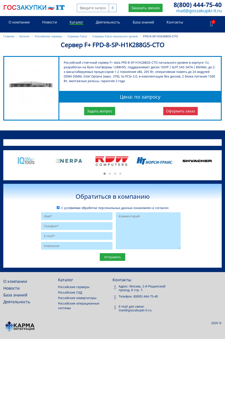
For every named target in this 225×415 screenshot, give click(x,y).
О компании (19, 22)
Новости (49, 22)
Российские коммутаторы (77, 298)
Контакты (175, 22)
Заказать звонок (145, 7)
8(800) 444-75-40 (198, 4)
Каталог (76, 22)
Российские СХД (70, 292)
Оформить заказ (180, 111)
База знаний (143, 22)
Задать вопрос (99, 111)
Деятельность (108, 22)
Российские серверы (73, 287)
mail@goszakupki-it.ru (199, 11)
